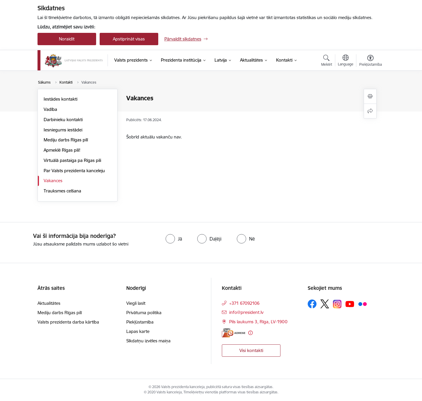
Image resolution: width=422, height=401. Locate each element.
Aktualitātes (49, 303)
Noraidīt (66, 39)
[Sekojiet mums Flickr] (362, 303)
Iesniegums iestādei (63, 130)
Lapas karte (137, 331)
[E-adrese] (233, 333)
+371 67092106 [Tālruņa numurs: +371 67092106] (244, 303)
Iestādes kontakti (60, 99)
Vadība (50, 109)
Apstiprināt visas (129, 39)
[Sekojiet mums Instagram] (337, 304)
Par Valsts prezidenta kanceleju (74, 170)
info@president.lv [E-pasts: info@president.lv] (246, 312)
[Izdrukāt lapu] (370, 96)
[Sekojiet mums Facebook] (312, 304)
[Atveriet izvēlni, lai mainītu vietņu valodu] (345, 61)
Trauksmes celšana (62, 191)
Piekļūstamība (140, 322)
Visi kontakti (251, 350)
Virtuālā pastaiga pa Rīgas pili (72, 160)
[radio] (174, 238)
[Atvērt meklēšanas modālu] (326, 61)
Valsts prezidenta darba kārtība (68, 322)
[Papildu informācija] (250, 333)
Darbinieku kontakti (63, 119)
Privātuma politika (143, 312)
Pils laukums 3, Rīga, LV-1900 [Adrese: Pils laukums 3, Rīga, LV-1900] (258, 321)
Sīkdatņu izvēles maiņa (148, 341)
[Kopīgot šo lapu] (370, 111)
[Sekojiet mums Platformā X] (324, 304)
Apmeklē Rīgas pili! (62, 150)
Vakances (53, 180)
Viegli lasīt (135, 303)
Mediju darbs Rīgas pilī (66, 140)
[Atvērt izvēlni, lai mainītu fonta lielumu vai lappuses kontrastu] (370, 61)
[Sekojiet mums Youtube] (350, 303)
